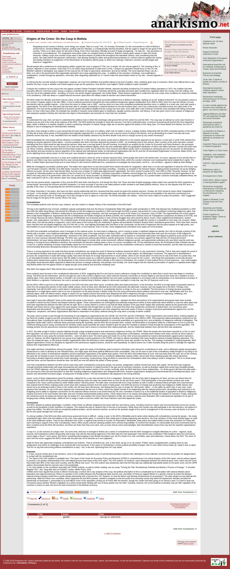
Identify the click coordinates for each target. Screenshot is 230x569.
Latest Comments (9, 62)
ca (21, 41)
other (9, 40)
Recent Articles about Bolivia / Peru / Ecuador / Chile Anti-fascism (179, 51)
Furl (55, 498)
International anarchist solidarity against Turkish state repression (213, 90)
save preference (180, 507)
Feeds (12, 185)
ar (21, 40)
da (3, 43)
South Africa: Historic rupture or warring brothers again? (215, 181)
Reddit (64, 498)
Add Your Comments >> (185, 492)
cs (18, 41)
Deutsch (191, 543)
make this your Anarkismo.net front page (11, 48)
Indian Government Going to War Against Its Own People (11, 174)
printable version (35, 492)
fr (14, 38)
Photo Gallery (7, 68)
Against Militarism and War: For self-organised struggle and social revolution (214, 116)
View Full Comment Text (180, 505)
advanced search (8, 89)
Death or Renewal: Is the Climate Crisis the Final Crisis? (213, 201)
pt (2, 40)
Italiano (185, 543)
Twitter (64, 31)
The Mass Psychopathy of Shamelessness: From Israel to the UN (11, 153)
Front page (6, 56)
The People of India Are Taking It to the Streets (11, 164)
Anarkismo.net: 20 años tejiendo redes (213, 42)
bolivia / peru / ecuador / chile (40, 42)
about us (5, 94)
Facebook (74, 31)
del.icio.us (44, 498)
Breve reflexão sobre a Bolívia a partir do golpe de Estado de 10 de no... (179, 56)
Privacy (32, 563)
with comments (51, 492)
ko (13, 43)
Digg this (32, 498)
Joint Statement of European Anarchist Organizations (215, 59)
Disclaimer (22, 563)
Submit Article (43, 31)
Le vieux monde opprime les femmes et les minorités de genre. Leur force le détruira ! (215, 107)
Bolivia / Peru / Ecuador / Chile (12, 103)
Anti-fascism (14, 119)
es (17, 38)
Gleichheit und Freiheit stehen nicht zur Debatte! (213, 209)
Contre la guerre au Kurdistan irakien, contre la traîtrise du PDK (214, 216)
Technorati (76, 498)
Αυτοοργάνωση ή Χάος (212, 176)
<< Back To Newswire (112, 533)
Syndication (7, 72)
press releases (215, 236)
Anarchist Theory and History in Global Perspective (215, 145)
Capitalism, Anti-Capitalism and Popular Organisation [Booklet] (214, 157)
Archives (5, 70)
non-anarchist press (71, 42)
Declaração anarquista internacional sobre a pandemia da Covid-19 (212, 124)
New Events (9, 99)
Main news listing (9, 58)
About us (5, 31)
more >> (19, 180)
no (16, 40)
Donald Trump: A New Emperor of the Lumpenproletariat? (10, 142)
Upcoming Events (11, 114)
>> (9, 45)
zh (15, 41)
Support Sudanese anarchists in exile (211, 53)
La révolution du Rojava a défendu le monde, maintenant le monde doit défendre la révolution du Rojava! (214, 135)
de (6, 41)
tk (5, 40)
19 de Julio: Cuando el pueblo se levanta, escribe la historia (215, 81)
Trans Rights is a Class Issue (215, 150)
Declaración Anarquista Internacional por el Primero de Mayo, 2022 (214, 99)
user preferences (10, 34)
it (19, 38)
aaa (40, 517)
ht (9, 41)
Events (55, 31)
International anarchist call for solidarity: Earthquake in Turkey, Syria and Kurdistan (214, 66)
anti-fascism (57, 42)
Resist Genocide (210, 48)
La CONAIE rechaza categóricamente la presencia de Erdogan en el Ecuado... (178, 63)
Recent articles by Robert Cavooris (179, 42)
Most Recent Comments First (180, 504)
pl (3, 41)
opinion (215, 231)
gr (13, 40)
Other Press (9, 127)
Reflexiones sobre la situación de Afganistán (213, 170)
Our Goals (17, 31)
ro (6, 43)
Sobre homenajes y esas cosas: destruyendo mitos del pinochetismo (177, 70)
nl (18, 40)
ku (12, 41)
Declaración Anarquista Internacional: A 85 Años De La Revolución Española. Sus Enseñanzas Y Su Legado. (214, 190)
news (215, 226)
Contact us (29, 31)
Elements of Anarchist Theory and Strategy (212, 74)
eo (10, 43)
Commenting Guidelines (12, 64)
